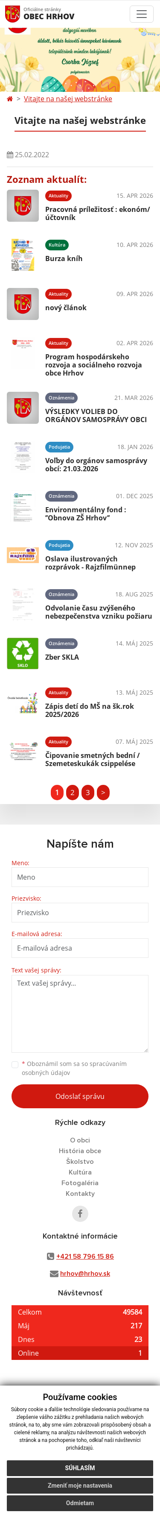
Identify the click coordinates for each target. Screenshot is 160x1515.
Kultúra (80, 1172)
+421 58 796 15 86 (85, 1256)
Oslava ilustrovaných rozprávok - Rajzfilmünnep (90, 563)
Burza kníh (64, 258)
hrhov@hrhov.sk (85, 1273)
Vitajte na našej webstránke (68, 98)
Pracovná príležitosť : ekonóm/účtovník (97, 213)
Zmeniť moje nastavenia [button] (80, 1485)
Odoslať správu (80, 1096)
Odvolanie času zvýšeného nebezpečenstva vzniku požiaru (98, 612)
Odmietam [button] (80, 1503)
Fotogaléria (80, 1183)
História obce (80, 1151)
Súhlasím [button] (80, 1468)
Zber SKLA (62, 657)
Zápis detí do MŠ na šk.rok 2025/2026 (89, 710)
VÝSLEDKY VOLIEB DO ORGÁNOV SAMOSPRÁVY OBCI (96, 415)
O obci (80, 1140)
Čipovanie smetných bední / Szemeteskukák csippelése (92, 759)
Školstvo (80, 1161)
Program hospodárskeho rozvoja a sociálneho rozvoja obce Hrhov (93, 365)
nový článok (66, 307)
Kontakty (80, 1193)
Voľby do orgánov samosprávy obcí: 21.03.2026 (96, 464)
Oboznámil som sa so (74, 1068)
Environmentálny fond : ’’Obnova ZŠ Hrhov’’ (85, 514)
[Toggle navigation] (142, 14)
